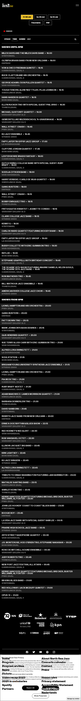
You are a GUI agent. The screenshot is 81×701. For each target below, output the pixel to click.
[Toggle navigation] (77, 5)
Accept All (50, 688)
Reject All (30, 688)
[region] (40, 678)
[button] (27, 17)
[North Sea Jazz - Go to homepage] (7, 5)
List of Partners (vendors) (11, 682)
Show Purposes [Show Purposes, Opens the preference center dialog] (40, 696)
